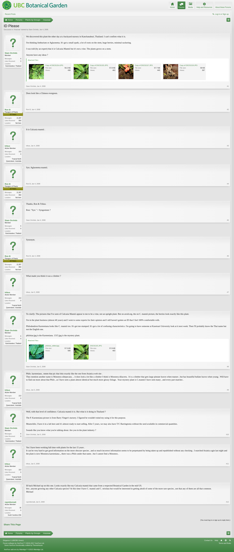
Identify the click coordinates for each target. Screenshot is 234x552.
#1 (228, 86)
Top (226, 543)
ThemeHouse (38, 548)
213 (20, 152)
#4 (228, 198)
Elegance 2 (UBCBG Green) (13, 543)
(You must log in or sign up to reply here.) (215, 523)
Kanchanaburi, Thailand (13, 66)
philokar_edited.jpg (52, 347)
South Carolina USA (14, 517)
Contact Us (208, 543)
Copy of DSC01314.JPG (54, 65)
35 (20, 510)
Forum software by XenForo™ (23, 546)
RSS (230, 543)
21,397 (19, 118)
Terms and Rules (225, 546)
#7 (228, 309)
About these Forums (223, 7)
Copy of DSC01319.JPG (188, 65)
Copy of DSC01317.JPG (144, 65)
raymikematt (10, 505)
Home (221, 543)
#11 (227, 481)
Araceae (17, 29)
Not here (18, 123)
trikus (7, 146)
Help (216, 543)
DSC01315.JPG (96, 347)
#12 (227, 517)
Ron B (7, 110)
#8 (228, 368)
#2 (228, 123)
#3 (228, 161)
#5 (228, 234)
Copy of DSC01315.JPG (99, 65)
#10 (227, 443)
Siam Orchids (34, 29)
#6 (228, 270)
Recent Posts (10, 14)
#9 (228, 407)
